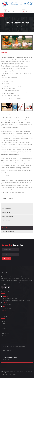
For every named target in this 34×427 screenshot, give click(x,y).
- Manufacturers (4, 333)
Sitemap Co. (4, 372)
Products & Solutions (11, 26)
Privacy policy (12, 374)
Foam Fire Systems (6, 220)
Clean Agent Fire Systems (8, 205)
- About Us (3, 323)
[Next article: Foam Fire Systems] (11, 198)
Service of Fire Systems (8, 227)
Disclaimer (4, 374)
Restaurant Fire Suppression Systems (11, 224)
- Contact (3, 336)
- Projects (3, 328)
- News (2, 331)
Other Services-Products (8, 231)
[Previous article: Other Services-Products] (4, 198)
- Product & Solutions (6, 326)
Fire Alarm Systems (6, 208)
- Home (3, 321)
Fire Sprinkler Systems (7, 216)
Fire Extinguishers (6, 212)
